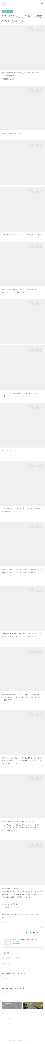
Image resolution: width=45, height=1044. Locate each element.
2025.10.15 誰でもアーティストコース (13, 973)
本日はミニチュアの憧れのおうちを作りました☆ (14, 992)
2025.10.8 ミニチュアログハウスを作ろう (14, 988)
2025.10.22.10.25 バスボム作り (12, 958)
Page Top (22, 1033)
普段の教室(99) (5, 922)
